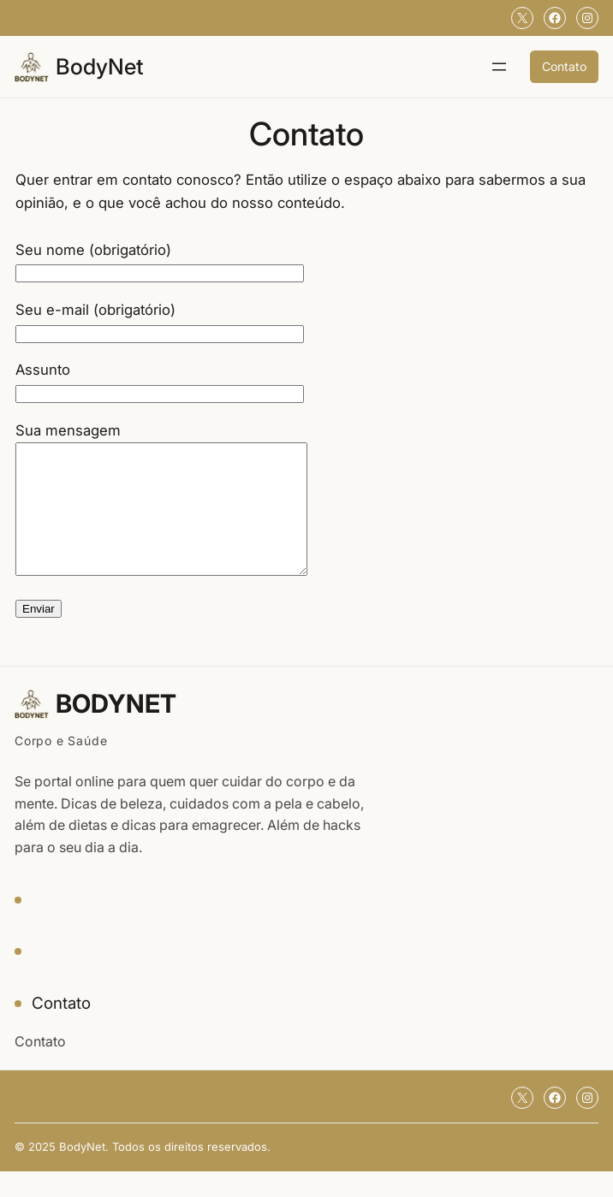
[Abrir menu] (499, 66)
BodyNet (100, 66)
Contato (564, 66)
